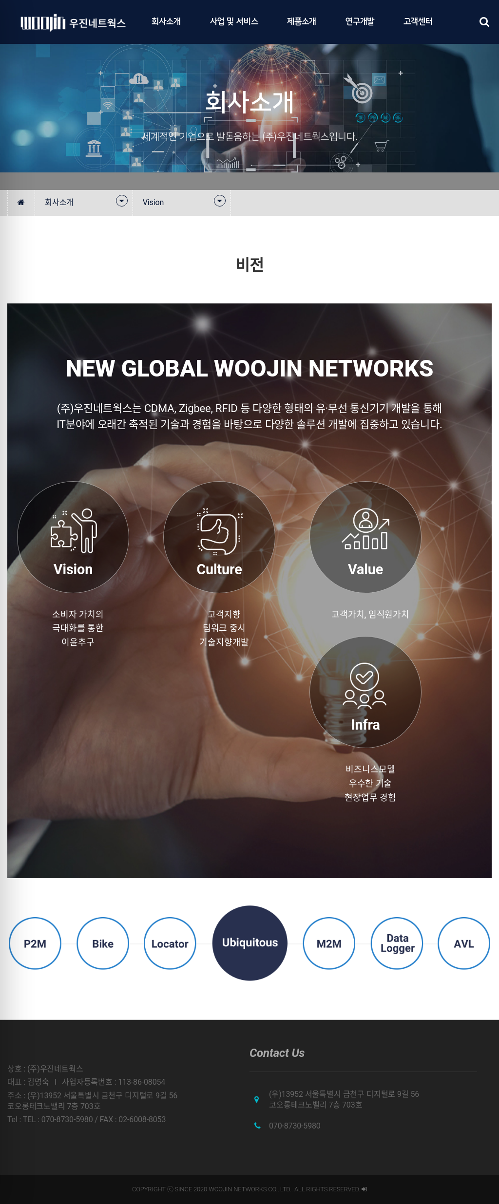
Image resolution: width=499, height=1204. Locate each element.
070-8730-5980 (295, 1125)
